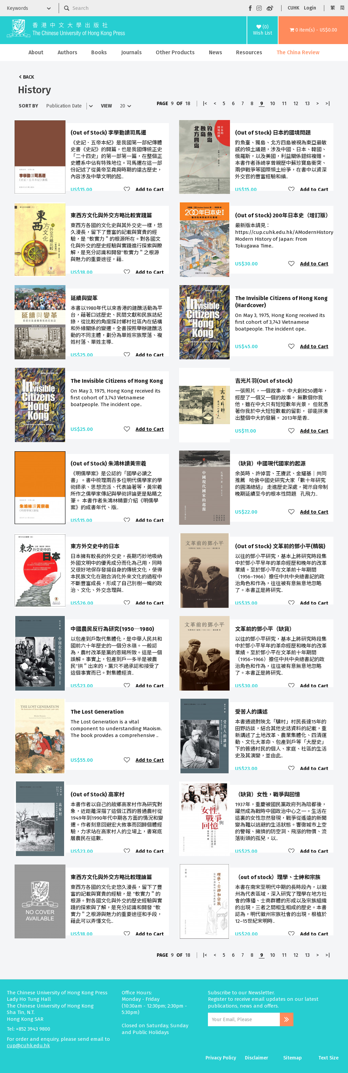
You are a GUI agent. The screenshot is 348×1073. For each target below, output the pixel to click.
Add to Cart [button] (150, 189)
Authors (67, 52)
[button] (313, 30)
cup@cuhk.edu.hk (28, 1045)
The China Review (298, 52)
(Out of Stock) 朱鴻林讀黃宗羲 (108, 463)
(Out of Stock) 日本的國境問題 (273, 133)
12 (295, 103)
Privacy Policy (221, 1058)
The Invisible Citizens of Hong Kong (117, 381)
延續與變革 (84, 298)
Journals (131, 52)
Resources (249, 52)
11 (284, 103)
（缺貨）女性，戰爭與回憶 (267, 794)
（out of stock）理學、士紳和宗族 (278, 877)
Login (310, 8)
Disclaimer (256, 1058)
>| (328, 103)
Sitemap (292, 1058)
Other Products (175, 52)
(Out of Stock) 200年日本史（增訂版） (283, 215)
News (215, 52)
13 (307, 103)
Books (99, 52)
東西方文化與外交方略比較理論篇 (111, 877)
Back (28, 77)
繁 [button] (332, 8)
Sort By (28, 106)
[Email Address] (244, 1019)
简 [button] (342, 8)
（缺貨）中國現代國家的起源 (270, 463)
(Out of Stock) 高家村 (97, 794)
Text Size (328, 1058)
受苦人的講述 (251, 712)
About (35, 52)
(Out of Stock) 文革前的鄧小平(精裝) (280, 546)
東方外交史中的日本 (95, 546)
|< (204, 103)
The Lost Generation (97, 712)
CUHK (293, 8)
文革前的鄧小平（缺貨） (265, 629)
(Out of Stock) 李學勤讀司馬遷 (108, 133)
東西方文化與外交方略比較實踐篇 (111, 215)
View (106, 106)
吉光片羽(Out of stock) (263, 381)
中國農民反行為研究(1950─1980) (112, 629)
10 (272, 103)
